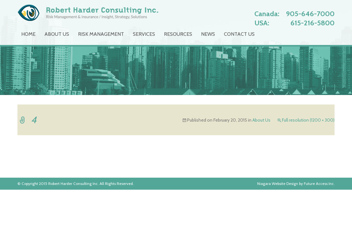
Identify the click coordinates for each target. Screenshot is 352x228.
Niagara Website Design (277, 183)
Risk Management (101, 34)
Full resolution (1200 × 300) (308, 120)
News (208, 34)
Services (144, 34)
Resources (178, 34)
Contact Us (239, 34)
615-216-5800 (312, 23)
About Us (56, 34)
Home (28, 34)
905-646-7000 (310, 14)
